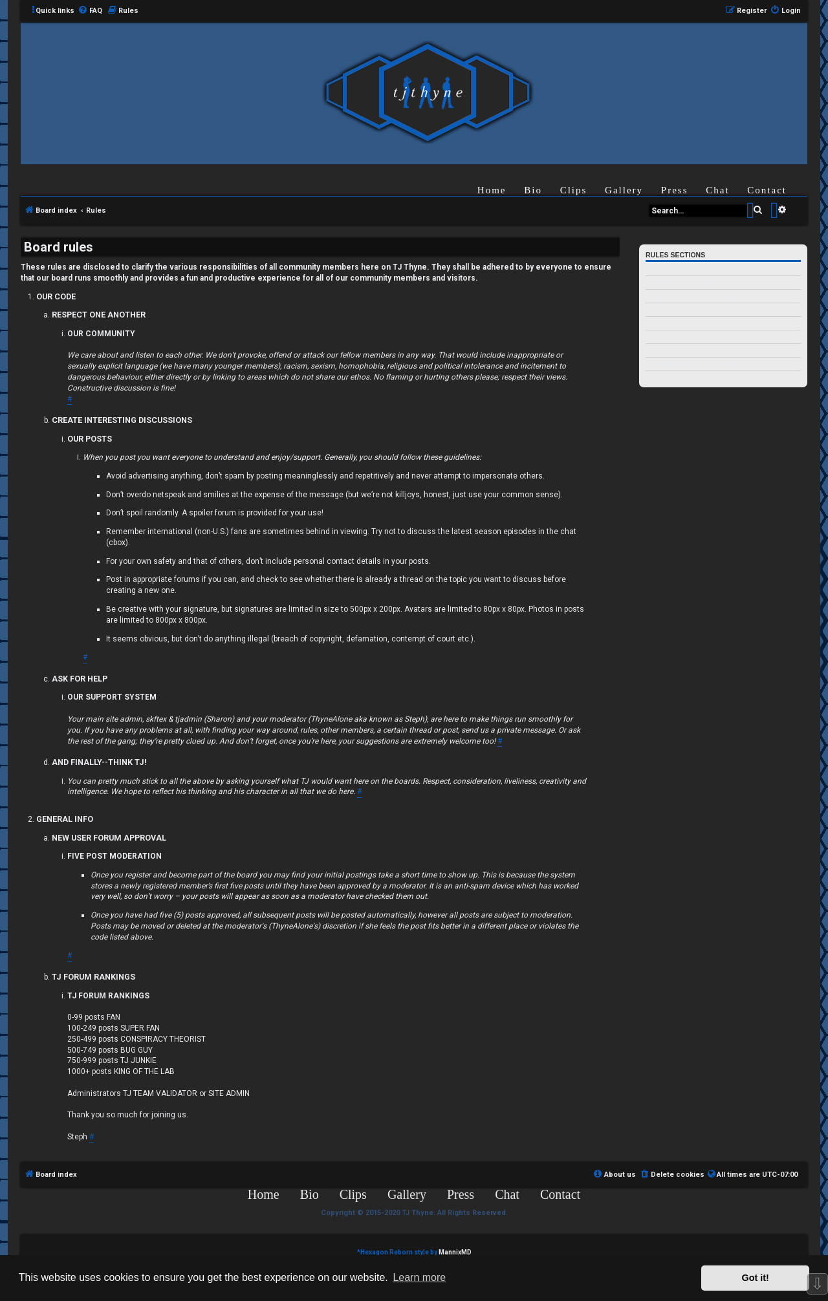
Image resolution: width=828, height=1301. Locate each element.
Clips (573, 190)
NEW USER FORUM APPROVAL (691, 364)
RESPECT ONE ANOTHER (683, 282)
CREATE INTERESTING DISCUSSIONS (699, 296)
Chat (717, 190)
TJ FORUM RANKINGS (678, 378)
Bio (533, 190)
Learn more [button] (419, 1277)
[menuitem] (90, 11)
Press (674, 190)
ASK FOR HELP (668, 323)
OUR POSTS (662, 310)
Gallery (624, 190)
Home (492, 190)
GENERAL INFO (669, 350)
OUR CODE (662, 269)
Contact (767, 190)
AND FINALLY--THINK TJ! (683, 337)
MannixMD (455, 1252)
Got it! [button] (755, 1278)
